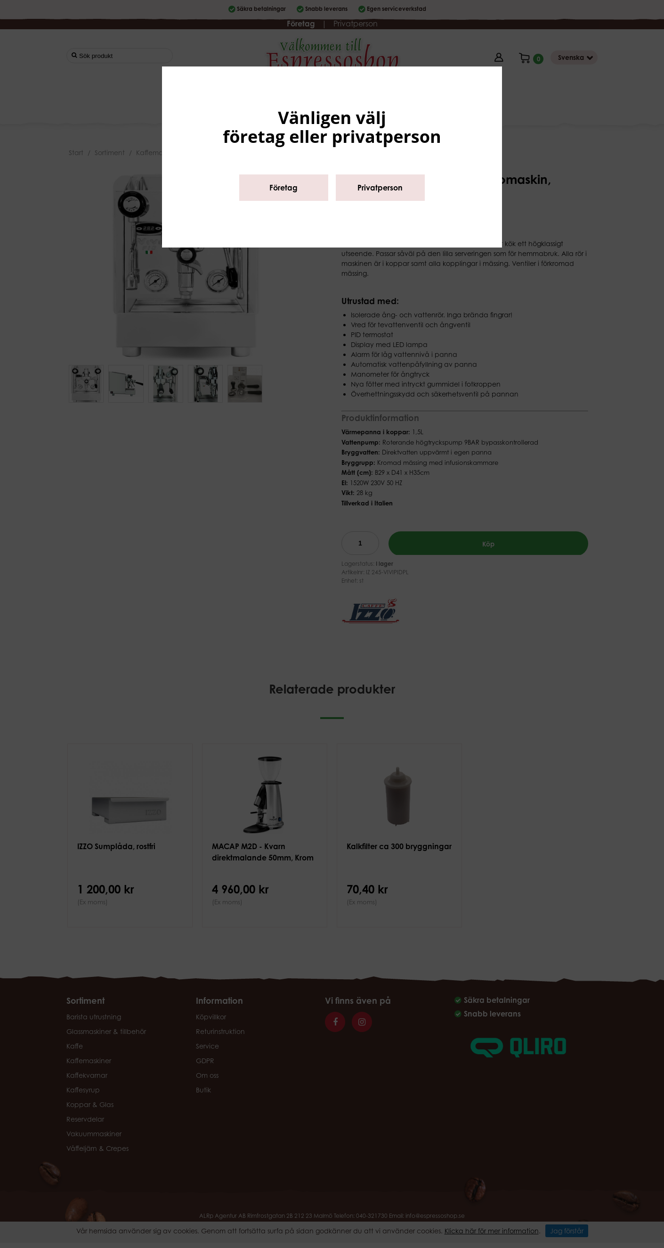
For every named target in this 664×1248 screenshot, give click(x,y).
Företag (283, 187)
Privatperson (380, 187)
